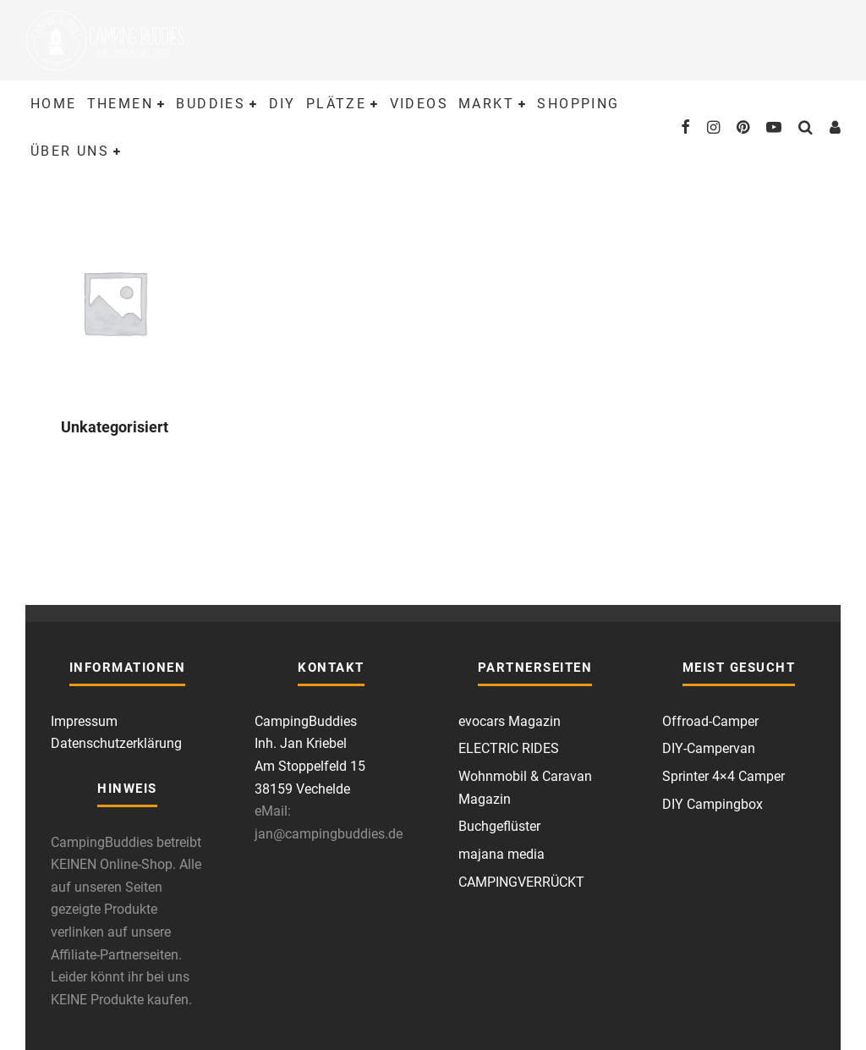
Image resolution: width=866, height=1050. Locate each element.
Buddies (210, 104)
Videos (419, 104)
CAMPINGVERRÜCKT (521, 882)
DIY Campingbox (712, 804)
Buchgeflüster (499, 826)
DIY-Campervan (708, 748)
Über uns (69, 151)
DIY (282, 104)
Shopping (578, 104)
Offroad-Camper (710, 721)
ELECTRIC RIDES (508, 748)
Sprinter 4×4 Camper (723, 776)
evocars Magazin (509, 721)
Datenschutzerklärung (116, 743)
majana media (501, 854)
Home (53, 104)
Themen (120, 104)
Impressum (84, 721)
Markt (486, 104)
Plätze (336, 104)
